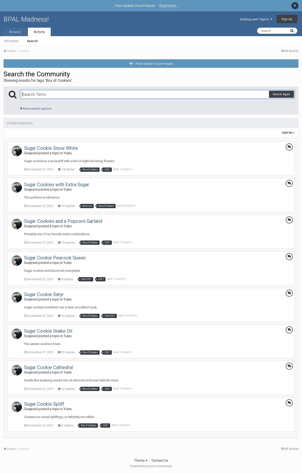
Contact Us (160, 460)
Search (32, 41)
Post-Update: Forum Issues (154, 63)
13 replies (66, 242)
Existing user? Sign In (256, 19)
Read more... (168, 6)
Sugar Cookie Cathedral (48, 367)
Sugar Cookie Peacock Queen (55, 258)
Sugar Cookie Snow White (51, 148)
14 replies (66, 169)
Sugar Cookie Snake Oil (48, 331)
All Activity (11, 41)
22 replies (66, 352)
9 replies (65, 279)
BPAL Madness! (26, 19)
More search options (35, 108)
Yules (67, 153)
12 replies (66, 316)
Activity (39, 32)
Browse (15, 32)
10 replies (66, 206)
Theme (140, 460)
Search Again (281, 94)
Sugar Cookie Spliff (44, 404)
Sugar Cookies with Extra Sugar (56, 184)
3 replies (65, 425)
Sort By (288, 133)
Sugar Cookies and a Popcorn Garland (63, 221)
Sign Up (286, 19)
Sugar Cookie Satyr (44, 294)
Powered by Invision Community (151, 466)
